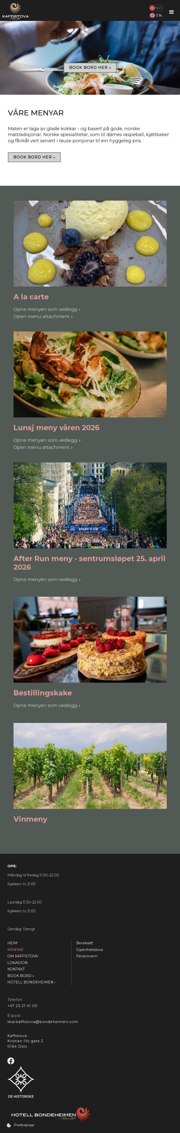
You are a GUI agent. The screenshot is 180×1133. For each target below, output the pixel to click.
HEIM (12, 943)
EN (159, 15)
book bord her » (90, 67)
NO (158, 8)
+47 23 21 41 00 (22, 1006)
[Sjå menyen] (90, 243)
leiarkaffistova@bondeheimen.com (42, 1022)
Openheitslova (89, 949)
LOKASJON (17, 963)
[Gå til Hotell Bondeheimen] (91, 1114)
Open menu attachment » (43, 316)
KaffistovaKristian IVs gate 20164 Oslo (25, 1041)
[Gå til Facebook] (11, 1061)
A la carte (31, 296)
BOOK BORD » (20, 976)
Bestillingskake (43, 692)
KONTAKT (16, 969)
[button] (171, 12)
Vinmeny (30, 819)
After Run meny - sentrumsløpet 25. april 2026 (89, 562)
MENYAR (15, 949)
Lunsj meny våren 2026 (56, 427)
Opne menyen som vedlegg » (47, 309)
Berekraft (84, 943)
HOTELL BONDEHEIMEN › (31, 982)
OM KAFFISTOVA (22, 956)
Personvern (86, 956)
